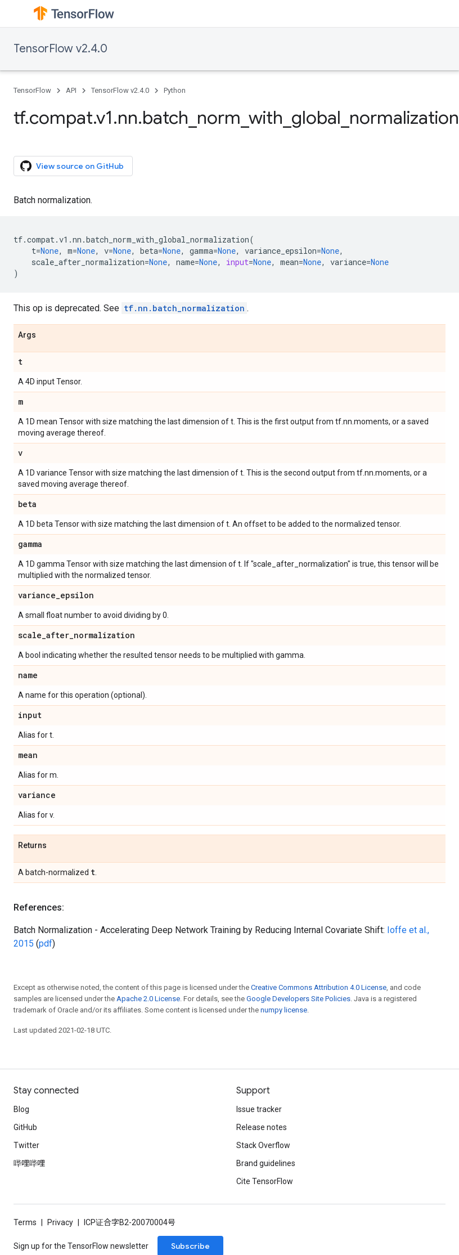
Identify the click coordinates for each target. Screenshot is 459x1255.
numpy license (283, 1010)
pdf (45, 943)
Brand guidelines (265, 1163)
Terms (25, 1222)
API (71, 90)
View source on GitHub (72, 166)
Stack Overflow (263, 1145)
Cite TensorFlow (264, 1181)
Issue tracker (259, 1109)
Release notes (261, 1127)
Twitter (26, 1145)
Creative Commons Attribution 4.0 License (318, 987)
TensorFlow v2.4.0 (60, 49)
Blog (21, 1109)
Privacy (60, 1222)
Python (175, 90)
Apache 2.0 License (148, 998)
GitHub (25, 1127)
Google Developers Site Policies (298, 998)
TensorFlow (32, 90)
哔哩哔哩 (29, 1163)
